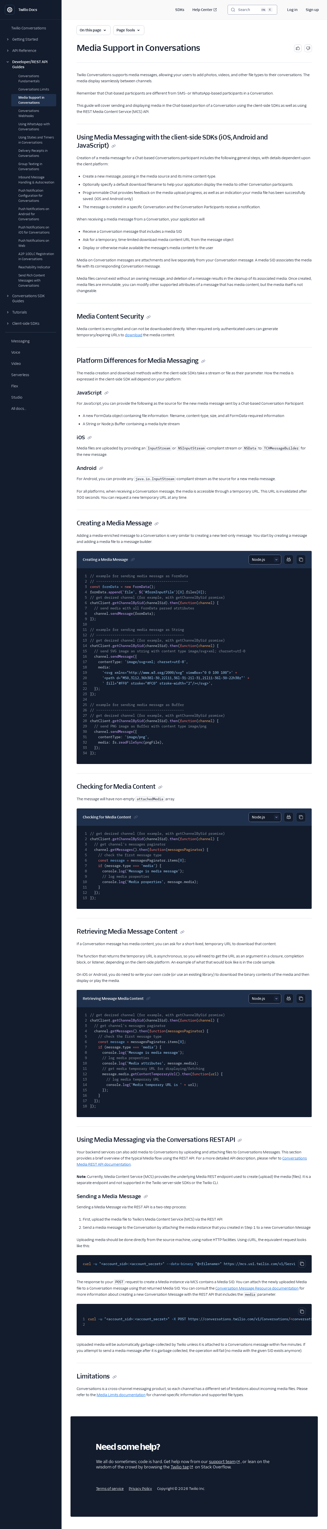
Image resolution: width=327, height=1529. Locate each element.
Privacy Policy (140, 1488)
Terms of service (110, 1488)
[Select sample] (265, 559)
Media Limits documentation (121, 1395)
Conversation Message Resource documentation (257, 1288)
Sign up (312, 9)
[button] (30, 39)
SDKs (179, 9)
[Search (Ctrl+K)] (252, 9)
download (133, 335)
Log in (292, 9)
